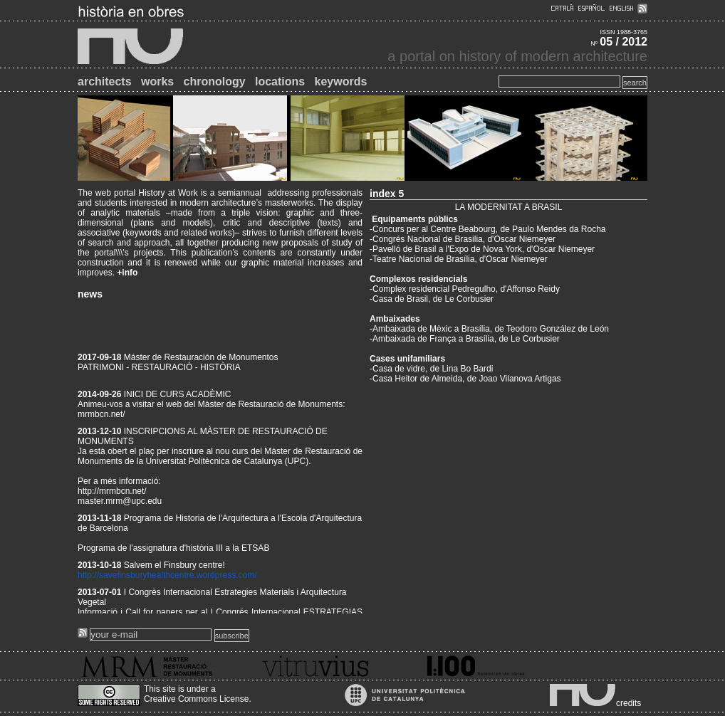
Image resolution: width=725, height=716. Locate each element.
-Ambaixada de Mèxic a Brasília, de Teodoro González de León (489, 329)
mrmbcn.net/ (101, 418)
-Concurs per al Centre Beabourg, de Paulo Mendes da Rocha (488, 229)
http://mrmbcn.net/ (112, 495)
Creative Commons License (196, 699)
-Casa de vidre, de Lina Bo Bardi (431, 369)
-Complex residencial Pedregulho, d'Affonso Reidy (465, 289)
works (157, 81)
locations (280, 81)
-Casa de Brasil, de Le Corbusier (432, 299)
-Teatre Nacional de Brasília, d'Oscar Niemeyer (459, 259)
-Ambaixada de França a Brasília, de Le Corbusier (465, 339)
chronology (215, 81)
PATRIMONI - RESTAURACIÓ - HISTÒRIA (159, 371)
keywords (341, 81)
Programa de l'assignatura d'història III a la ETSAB (173, 552)
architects (105, 81)
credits (628, 703)
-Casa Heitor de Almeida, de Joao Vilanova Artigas (465, 379)
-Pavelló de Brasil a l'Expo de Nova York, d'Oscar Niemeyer (482, 249)
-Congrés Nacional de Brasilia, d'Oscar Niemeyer (463, 239)
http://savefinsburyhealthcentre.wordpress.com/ (167, 579)
